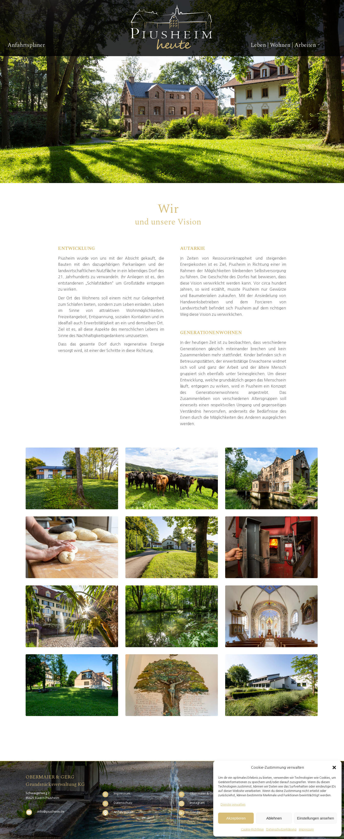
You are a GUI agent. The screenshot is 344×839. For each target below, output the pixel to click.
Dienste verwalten (233, 804)
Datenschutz (123, 802)
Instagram (197, 802)
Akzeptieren (235, 818)
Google (195, 812)
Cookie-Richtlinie (252, 829)
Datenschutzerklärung (281, 829)
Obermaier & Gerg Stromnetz (211, 793)
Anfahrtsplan (123, 812)
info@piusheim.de (50, 811)
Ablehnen (274, 818)
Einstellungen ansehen (315, 818)
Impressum (306, 829)
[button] (334, 767)
